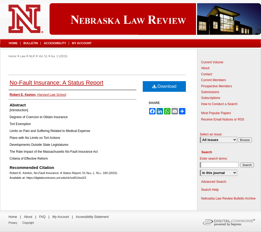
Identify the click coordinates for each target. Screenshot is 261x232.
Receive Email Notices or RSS (222, 119)
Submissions (210, 92)
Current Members (213, 80)
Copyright (28, 222)
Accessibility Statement (92, 217)
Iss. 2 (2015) (59, 56)
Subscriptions (210, 98)
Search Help (210, 190)
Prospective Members (216, 86)
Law (22, 56)
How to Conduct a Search (219, 104)
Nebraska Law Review (130, 19)
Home (12, 56)
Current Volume (212, 62)
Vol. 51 (43, 56)
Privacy (13, 222)
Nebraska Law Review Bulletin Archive (228, 198)
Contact (206, 74)
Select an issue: (211, 134)
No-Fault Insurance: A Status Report (56, 82)
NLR (32, 56)
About (205, 68)
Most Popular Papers (216, 113)
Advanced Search (213, 182)
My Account (60, 217)
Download (164, 86)
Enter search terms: (214, 158)
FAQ (42, 217)
